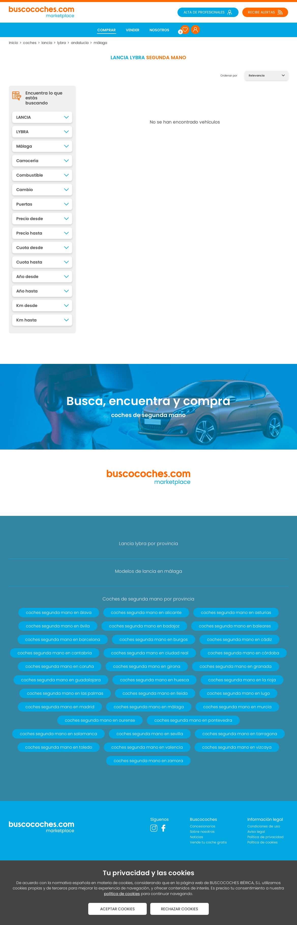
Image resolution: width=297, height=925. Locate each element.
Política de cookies (262, 842)
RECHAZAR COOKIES (179, 909)
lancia (46, 42)
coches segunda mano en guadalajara (61, 680)
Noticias (196, 837)
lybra (61, 42)
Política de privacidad (265, 837)
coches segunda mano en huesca (154, 680)
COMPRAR (106, 30)
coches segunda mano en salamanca (58, 734)
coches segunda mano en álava (59, 612)
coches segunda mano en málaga (149, 707)
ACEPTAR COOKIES (117, 909)
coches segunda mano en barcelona (62, 639)
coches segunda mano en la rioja (242, 680)
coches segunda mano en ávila (58, 626)
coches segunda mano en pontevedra (193, 720)
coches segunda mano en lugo (238, 693)
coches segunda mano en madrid (59, 707)
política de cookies (122, 893)
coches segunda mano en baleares (235, 626)
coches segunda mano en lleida (155, 693)
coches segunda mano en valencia (147, 747)
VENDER (132, 30)
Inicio (13, 42)
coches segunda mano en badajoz (144, 626)
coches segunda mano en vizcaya (237, 747)
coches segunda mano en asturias (236, 612)
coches (29, 42)
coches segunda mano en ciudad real (149, 653)
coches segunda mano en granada (236, 666)
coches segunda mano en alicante (146, 612)
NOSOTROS (159, 30)
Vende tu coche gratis (208, 842)
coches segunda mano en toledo (58, 747)
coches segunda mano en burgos (154, 639)
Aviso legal (256, 831)
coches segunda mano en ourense (100, 720)
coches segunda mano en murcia (237, 707)
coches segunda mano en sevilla (149, 734)
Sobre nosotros (202, 831)
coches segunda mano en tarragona (239, 734)
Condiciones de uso (263, 826)
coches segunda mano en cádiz (239, 639)
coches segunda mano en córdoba (243, 653)
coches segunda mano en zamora (148, 761)
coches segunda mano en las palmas (65, 693)
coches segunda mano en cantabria (55, 653)
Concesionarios (202, 826)
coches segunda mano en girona (146, 666)
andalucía (79, 42)
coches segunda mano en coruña (59, 666)
